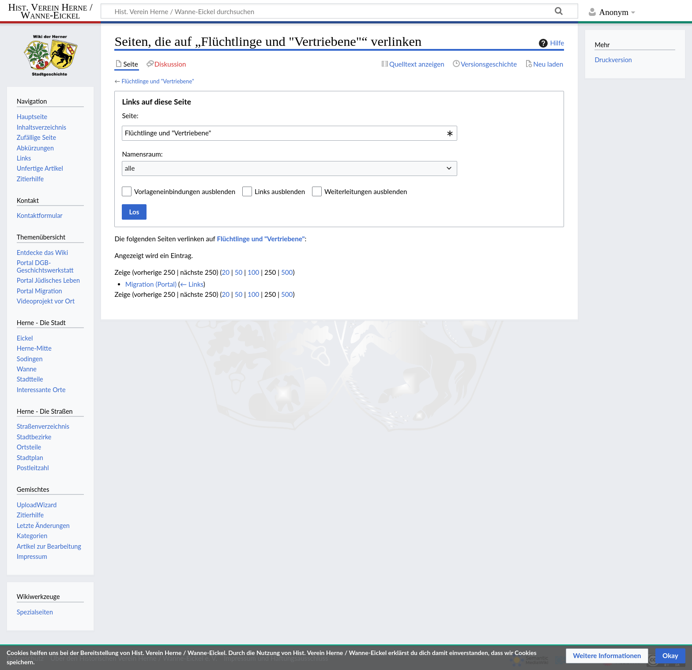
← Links (191, 284)
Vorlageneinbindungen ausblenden (184, 191)
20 (225, 272)
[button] (607, 655)
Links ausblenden (280, 191)
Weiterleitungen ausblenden (365, 191)
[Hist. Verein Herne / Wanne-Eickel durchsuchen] (339, 11)
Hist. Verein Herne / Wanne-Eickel (50, 12)
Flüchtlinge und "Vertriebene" (157, 81)
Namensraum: (142, 154)
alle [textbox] (130, 168)
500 (287, 272)
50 (239, 272)
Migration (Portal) (151, 284)
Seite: (130, 116)
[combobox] (289, 133)
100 (253, 272)
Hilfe (550, 43)
